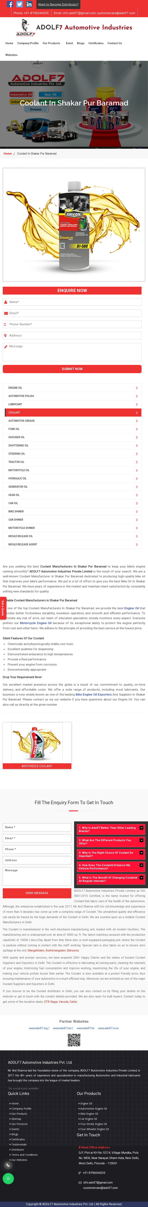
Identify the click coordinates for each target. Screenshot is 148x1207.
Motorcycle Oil (18, 470)
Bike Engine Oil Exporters (94, 694)
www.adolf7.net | (63, 1028)
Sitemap (15, 1119)
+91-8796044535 (31, 13)
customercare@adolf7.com (116, 13)
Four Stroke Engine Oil (93, 1124)
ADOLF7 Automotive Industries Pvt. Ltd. (40, 1062)
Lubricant (15, 404)
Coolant (14, 412)
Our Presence (19, 1124)
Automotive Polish (21, 396)
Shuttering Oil (18, 445)
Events (14, 1129)
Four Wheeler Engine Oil (94, 1129)
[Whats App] (8, 1178)
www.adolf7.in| (85, 1028)
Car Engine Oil (88, 1119)
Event (69, 43)
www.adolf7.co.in (108, 1028)
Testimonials (18, 1144)
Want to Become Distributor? (58, 4)
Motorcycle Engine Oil (36, 623)
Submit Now (72, 369)
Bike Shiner (16, 511)
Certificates (96, 43)
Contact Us (115, 43)
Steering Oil (16, 453)
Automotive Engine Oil (93, 1108)
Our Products (51, 43)
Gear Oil (13, 494)
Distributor (17, 1149)
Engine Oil (15, 387)
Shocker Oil (16, 437)
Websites (11, 55)
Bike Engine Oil (88, 1114)
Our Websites (18, 1160)
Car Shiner (15, 519)
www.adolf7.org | (39, 1028)
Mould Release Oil (20, 536)
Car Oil (13, 503)
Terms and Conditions (24, 1155)
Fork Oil (13, 429)
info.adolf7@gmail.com (75, 13)
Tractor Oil (16, 462)
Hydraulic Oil (17, 478)
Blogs (80, 43)
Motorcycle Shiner (21, 527)
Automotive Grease (21, 420)
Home (9, 43)
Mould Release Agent (22, 544)
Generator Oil (18, 486)
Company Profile (28, 43)
